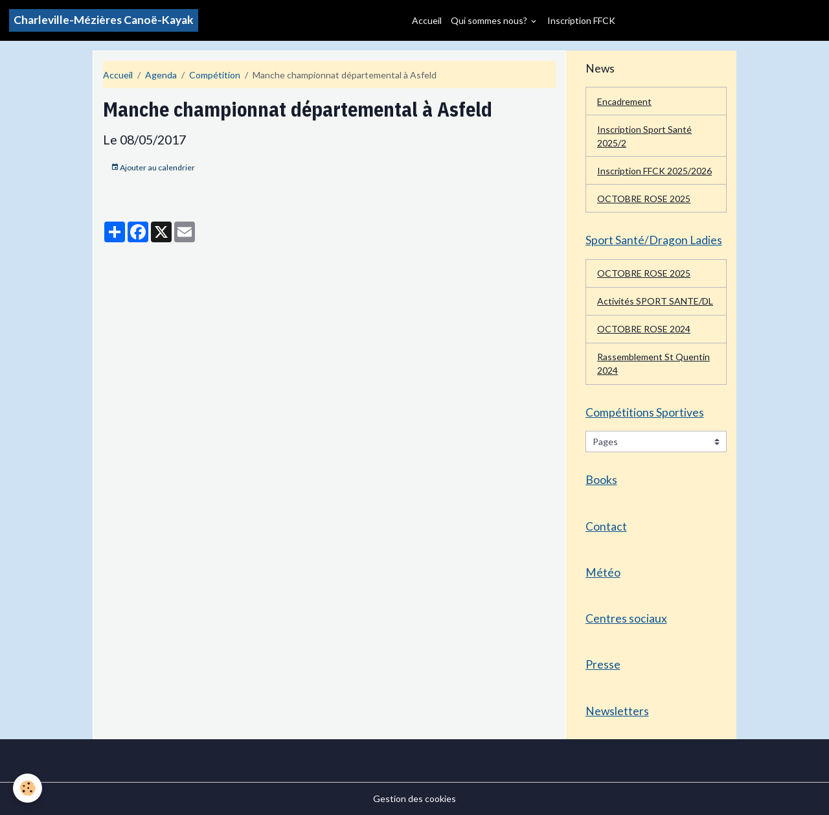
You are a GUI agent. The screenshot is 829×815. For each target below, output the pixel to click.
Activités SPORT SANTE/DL (655, 300)
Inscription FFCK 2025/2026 (654, 170)
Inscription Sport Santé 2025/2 (644, 136)
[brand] (103, 20)
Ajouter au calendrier (153, 167)
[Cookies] (27, 788)
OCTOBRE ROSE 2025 (643, 198)
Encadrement (624, 101)
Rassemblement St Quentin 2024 (653, 363)
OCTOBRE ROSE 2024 (643, 328)
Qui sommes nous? (490, 20)
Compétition (214, 74)
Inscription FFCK (581, 20)
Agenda (161, 74)
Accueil (427, 20)
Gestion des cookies (414, 798)
